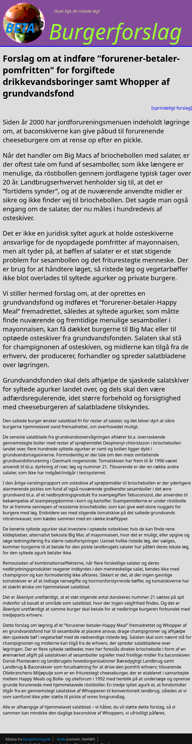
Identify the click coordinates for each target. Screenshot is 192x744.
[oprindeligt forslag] (171, 108)
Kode (61, 739)
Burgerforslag (115, 31)
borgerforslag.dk (36, 739)
